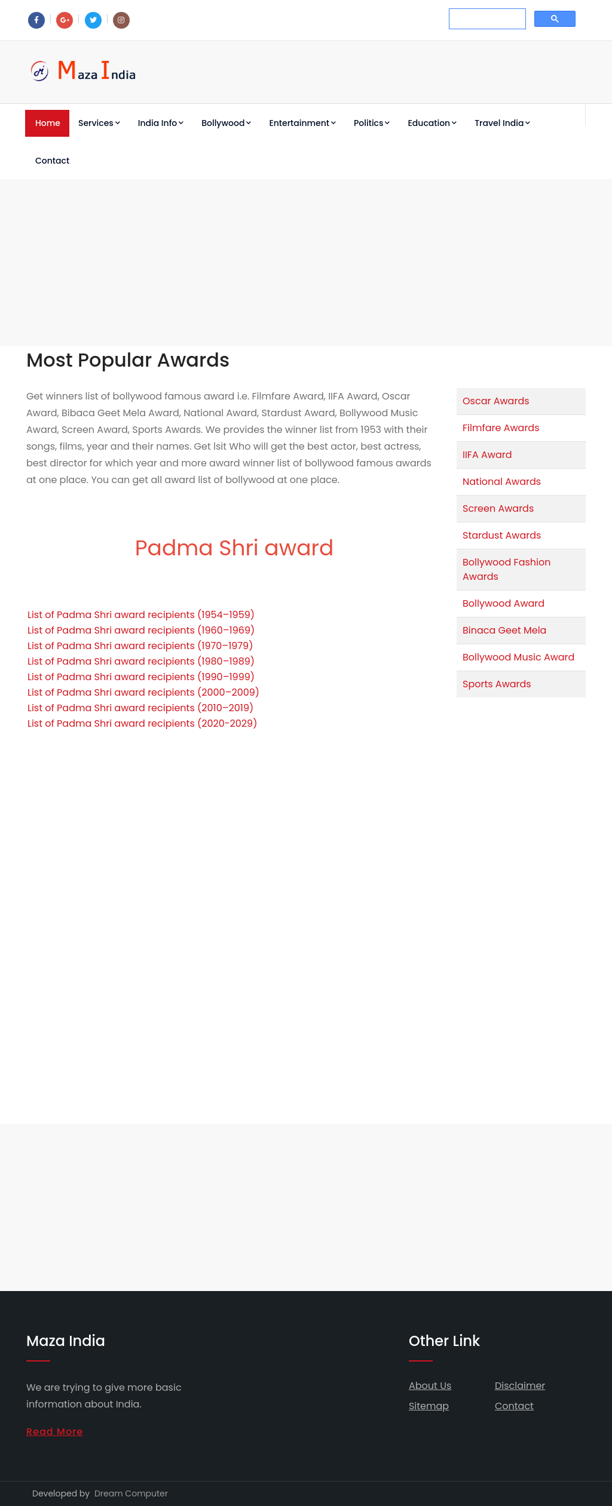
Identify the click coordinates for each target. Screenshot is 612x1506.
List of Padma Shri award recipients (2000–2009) (143, 692)
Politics (372, 123)
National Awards (502, 481)
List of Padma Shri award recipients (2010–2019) (140, 708)
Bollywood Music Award (518, 657)
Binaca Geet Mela (504, 630)
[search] (486, 19)
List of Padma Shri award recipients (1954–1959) (141, 615)
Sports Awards (497, 684)
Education (432, 123)
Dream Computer (131, 1493)
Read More (54, 1432)
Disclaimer (520, 1386)
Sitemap (429, 1406)
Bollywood (226, 123)
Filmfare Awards (501, 428)
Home (47, 123)
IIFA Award (487, 455)
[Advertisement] (306, 262)
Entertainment (302, 123)
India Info (160, 123)
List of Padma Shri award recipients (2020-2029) (142, 723)
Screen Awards (498, 508)
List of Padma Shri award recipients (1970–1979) (140, 646)
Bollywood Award (503, 603)
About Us (430, 1386)
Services (99, 123)
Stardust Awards (502, 535)
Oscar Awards (496, 401)
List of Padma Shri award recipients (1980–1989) (141, 661)
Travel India (502, 123)
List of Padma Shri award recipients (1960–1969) (141, 630)
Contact (52, 161)
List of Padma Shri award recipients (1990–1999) (141, 677)
